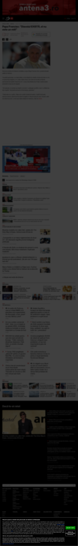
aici (12, 531)
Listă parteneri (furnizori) (8, 543)
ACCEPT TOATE (70, 527)
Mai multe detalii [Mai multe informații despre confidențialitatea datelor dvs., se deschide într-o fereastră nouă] (60, 524)
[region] (39, 531)
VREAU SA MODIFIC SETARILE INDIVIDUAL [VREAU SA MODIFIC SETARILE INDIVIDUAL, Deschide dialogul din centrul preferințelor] (70, 533)
